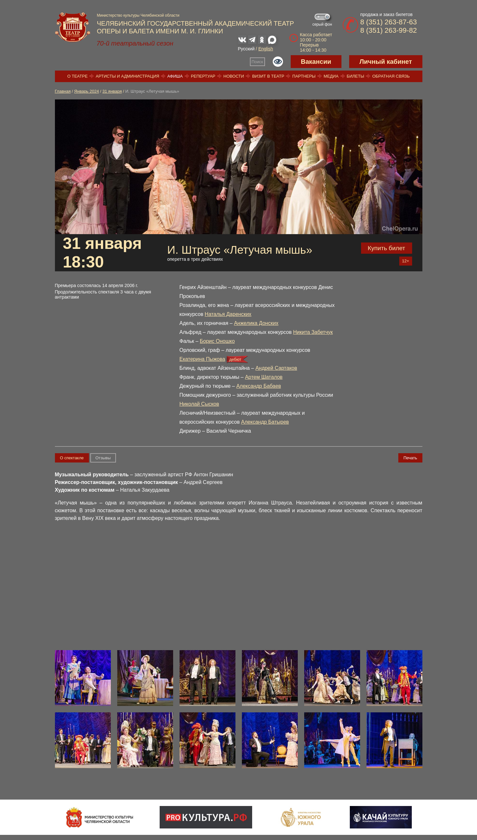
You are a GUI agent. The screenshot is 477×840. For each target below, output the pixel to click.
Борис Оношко (217, 341)
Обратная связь (391, 76)
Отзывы (103, 457)
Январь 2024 (86, 91)
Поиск (257, 61)
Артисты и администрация (127, 76)
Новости (234, 76)
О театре (77, 76)
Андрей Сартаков (276, 368)
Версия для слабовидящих (278, 61)
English (265, 48)
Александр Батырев (265, 422)
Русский (246, 48)
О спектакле (72, 457)
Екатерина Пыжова (202, 359)
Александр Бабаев (258, 386)
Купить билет (386, 248)
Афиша (175, 76)
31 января (112, 91)
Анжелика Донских (256, 323)
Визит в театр (268, 76)
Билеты (355, 76)
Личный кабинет (385, 61)
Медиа (331, 76)
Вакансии (316, 61)
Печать (410, 457)
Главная (63, 91)
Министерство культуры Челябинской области (138, 15)
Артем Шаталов (264, 377)
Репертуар (203, 76)
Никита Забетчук (313, 332)
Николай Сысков (199, 404)
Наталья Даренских (228, 314)
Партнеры (303, 76)
